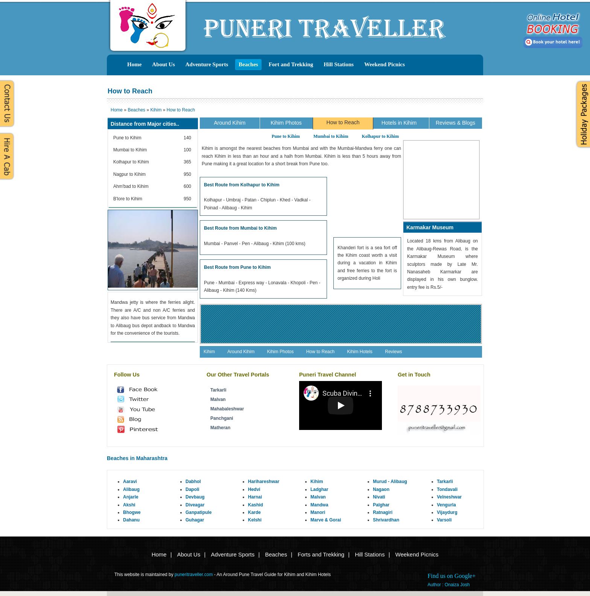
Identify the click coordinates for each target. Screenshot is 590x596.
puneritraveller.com (194, 574)
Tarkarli (218, 390)
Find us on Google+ (451, 576)
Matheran (220, 427)
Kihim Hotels (360, 351)
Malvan (218, 399)
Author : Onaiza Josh (448, 584)
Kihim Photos (286, 123)
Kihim (209, 351)
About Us (163, 64)
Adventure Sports (207, 64)
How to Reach (343, 122)
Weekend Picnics (384, 64)
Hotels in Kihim (399, 123)
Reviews (393, 351)
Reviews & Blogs (455, 123)
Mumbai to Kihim (330, 136)
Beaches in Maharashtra (137, 458)
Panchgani (221, 418)
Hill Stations (339, 64)
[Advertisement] (367, 205)
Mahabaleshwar (227, 409)
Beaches (248, 64)
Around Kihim (229, 123)
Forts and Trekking (321, 554)
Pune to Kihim (286, 136)
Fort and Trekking (291, 64)
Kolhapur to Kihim (380, 136)
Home (134, 64)
